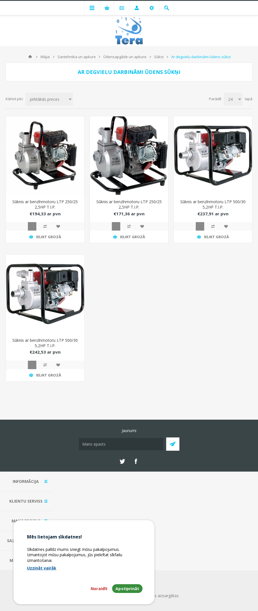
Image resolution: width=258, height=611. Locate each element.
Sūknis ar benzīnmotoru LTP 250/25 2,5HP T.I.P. (45, 204)
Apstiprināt (127, 588)
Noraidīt (99, 588)
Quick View (32, 226)
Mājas (30, 56)
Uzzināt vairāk (41, 568)
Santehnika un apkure (76, 56)
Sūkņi (159, 56)
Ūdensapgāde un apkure (124, 56)
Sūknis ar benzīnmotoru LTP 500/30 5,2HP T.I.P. (213, 204)
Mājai (45, 56)
